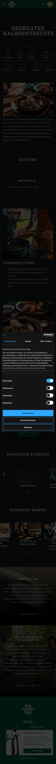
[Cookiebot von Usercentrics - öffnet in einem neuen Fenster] (42, 334)
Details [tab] (28, 341)
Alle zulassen (28, 413)
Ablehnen (28, 427)
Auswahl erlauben (28, 420)
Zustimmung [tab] (10, 341)
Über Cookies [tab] (46, 341)
